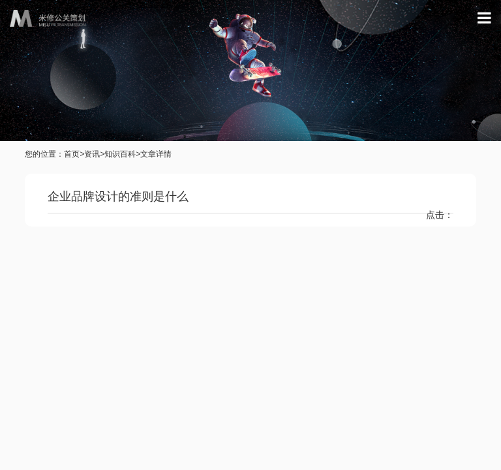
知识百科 (120, 154)
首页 (72, 154)
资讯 (92, 154)
